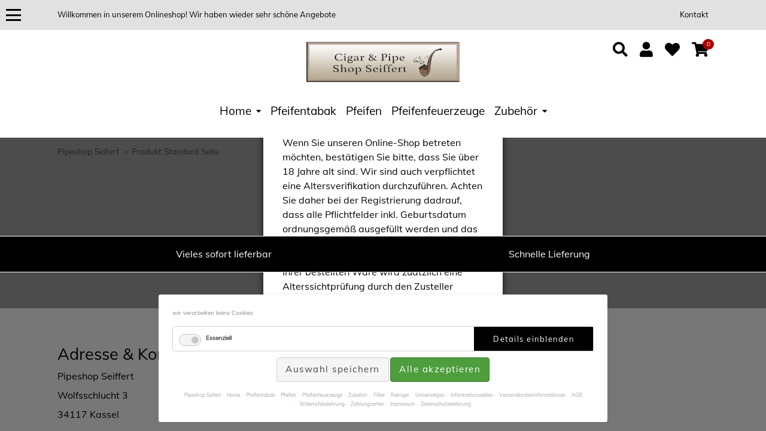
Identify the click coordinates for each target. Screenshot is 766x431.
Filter (379, 395)
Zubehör (515, 111)
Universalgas (430, 395)
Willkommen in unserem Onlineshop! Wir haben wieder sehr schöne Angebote (196, 14)
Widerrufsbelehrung (322, 404)
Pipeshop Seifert (202, 395)
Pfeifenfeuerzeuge (438, 111)
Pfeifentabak (303, 111)
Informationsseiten (472, 395)
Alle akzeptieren (440, 369)
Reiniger (400, 395)
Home (235, 111)
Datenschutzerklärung (446, 404)
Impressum (402, 404)
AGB (577, 395)
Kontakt (694, 14)
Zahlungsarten (367, 404)
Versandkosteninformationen (532, 395)
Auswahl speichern (332, 369)
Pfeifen (364, 111)
